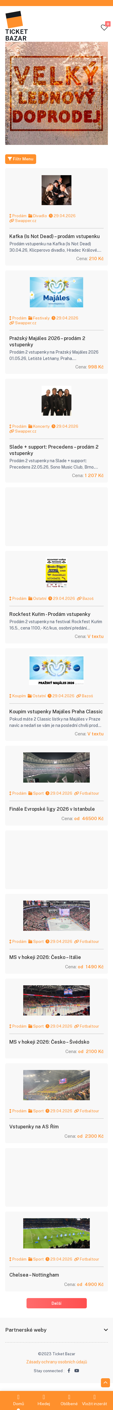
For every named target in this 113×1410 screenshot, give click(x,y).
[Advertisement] (56, 519)
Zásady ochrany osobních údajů (56, 1368)
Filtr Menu (21, 159)
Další (56, 1309)
